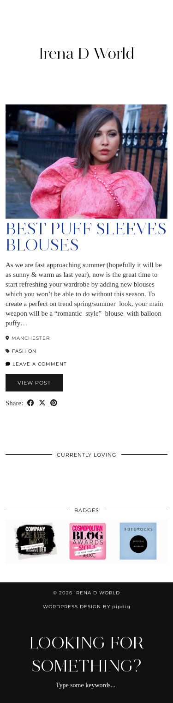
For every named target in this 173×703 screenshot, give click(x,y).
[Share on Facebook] (30, 403)
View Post (34, 382)
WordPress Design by (87, 607)
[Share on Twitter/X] (42, 403)
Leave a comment (36, 364)
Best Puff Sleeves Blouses (86, 237)
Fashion (24, 351)
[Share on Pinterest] (54, 403)
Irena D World (87, 53)
